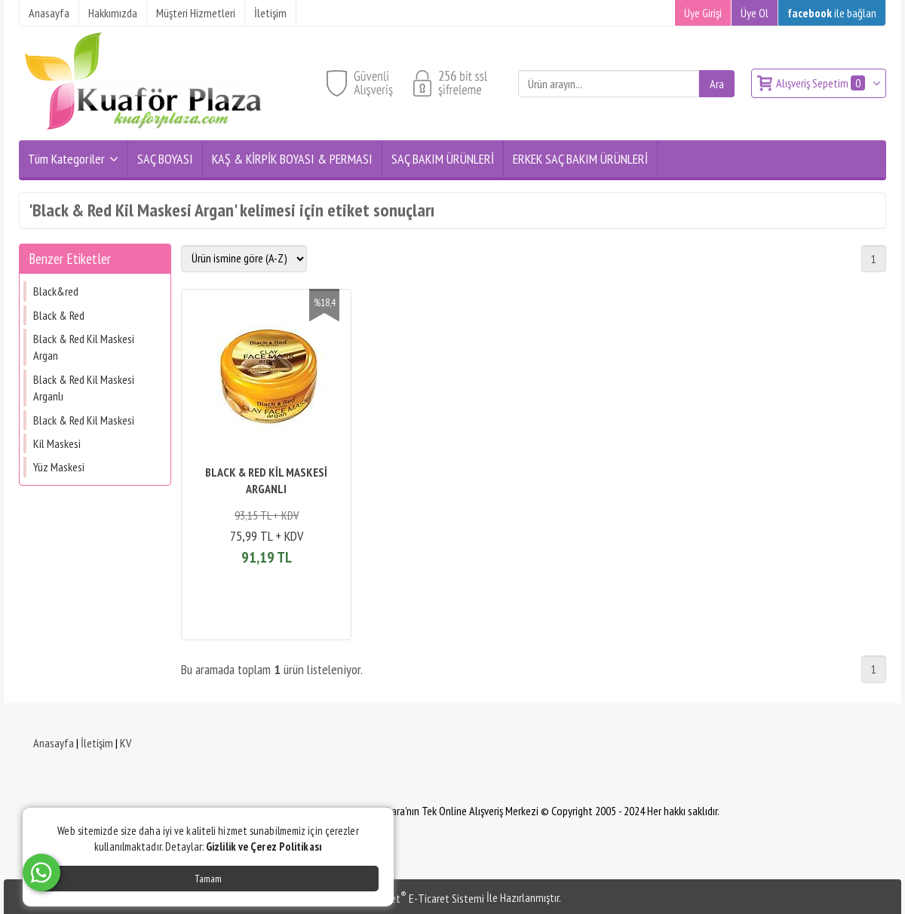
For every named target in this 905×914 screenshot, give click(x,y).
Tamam (208, 878)
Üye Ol (754, 12)
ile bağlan (831, 12)
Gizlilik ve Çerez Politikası (264, 846)
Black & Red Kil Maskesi (83, 420)
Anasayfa (53, 742)
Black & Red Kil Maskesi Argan (83, 347)
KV (125, 742)
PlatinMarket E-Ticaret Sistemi (414, 898)
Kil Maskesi (57, 443)
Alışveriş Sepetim (821, 82)
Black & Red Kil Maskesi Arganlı (83, 387)
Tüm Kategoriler (66, 158)
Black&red (55, 291)
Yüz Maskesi (58, 466)
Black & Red (58, 315)
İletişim (97, 742)
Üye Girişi (703, 12)
